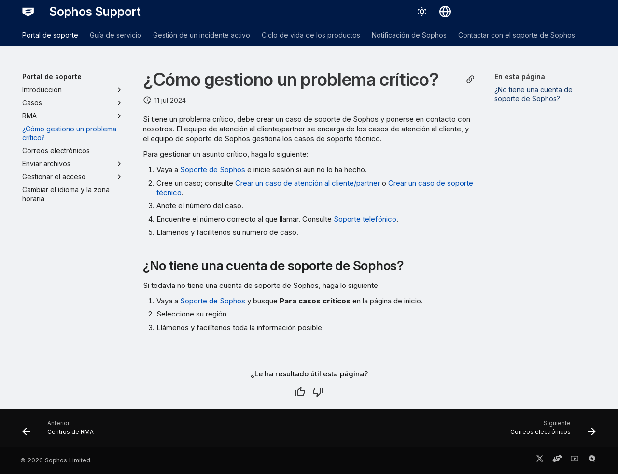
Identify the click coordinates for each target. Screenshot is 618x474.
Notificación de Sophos (409, 35)
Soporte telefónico (365, 219)
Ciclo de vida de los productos (311, 35)
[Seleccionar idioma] (445, 11)
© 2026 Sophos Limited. (56, 460)
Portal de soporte (50, 35)
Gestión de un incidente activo (201, 35)
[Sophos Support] (28, 11)
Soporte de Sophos (212, 169)
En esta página (519, 76)
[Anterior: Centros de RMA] (60, 431)
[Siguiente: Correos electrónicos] (550, 431)
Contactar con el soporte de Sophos (516, 35)
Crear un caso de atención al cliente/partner (307, 182)
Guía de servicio (115, 35)
